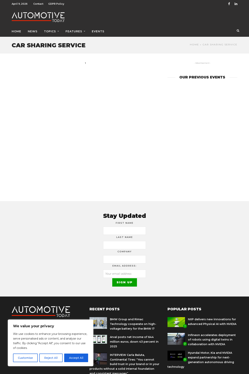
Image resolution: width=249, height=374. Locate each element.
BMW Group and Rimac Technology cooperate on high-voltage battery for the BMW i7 (133, 322)
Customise (25, 358)
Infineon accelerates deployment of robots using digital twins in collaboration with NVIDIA (212, 338)
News (32, 30)
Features (74, 30)
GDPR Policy (56, 3)
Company (124, 250)
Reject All (51, 358)
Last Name (124, 235)
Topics (50, 30)
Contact (38, 3)
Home (16, 30)
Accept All (76, 358)
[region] (50, 342)
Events (98, 30)
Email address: (124, 264)
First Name (124, 221)
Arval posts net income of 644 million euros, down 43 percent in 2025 (134, 340)
